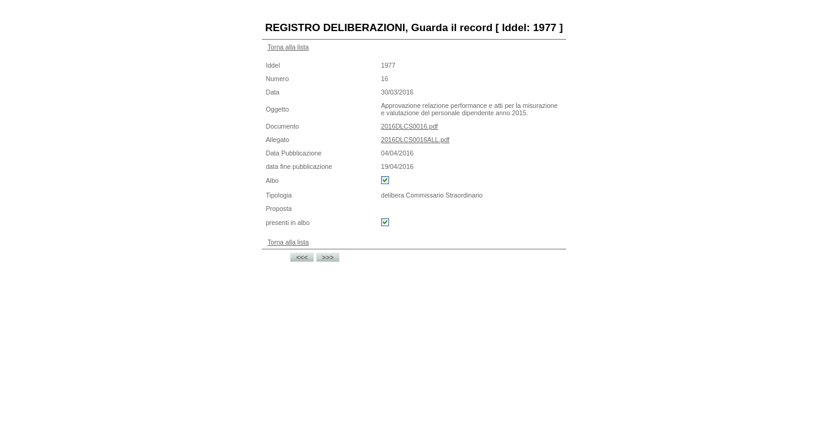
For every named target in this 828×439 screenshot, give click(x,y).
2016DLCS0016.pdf (409, 126)
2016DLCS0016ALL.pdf (415, 139)
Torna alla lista (288, 47)
